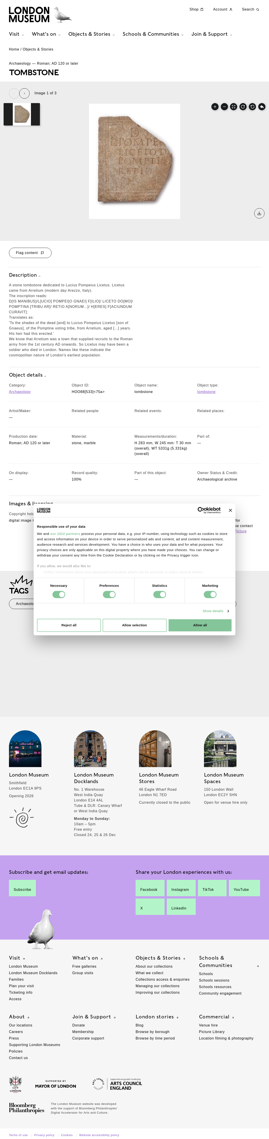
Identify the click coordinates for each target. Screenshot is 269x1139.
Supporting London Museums (34, 1045)
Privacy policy (45, 1135)
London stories (158, 1017)
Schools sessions (214, 980)
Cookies (67, 1135)
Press (14, 1038)
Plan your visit (21, 986)
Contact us (18, 1058)
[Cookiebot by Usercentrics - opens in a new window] (201, 510)
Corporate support (88, 1038)
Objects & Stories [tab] (92, 34)
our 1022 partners (65, 534)
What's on (88, 958)
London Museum (23, 966)
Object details (28, 375)
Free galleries (84, 966)
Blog (139, 1025)
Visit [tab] (17, 34)
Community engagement (220, 993)
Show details (213, 611)
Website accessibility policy (99, 1135)
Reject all (68, 625)
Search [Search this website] (251, 9)
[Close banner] (230, 510)
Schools (206, 974)
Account (223, 9)
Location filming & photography (226, 1038)
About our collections (154, 966)
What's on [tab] (47, 34)
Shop (197, 9)
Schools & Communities (229, 961)
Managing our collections (158, 986)
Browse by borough (152, 1032)
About (19, 1017)
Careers (16, 1032)
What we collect (149, 973)
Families (16, 979)
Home (14, 49)
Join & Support (94, 1017)
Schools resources (215, 987)
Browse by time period (155, 1038)
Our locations (21, 1025)
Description (25, 275)
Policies (16, 1051)
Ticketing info (21, 992)
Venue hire (208, 1025)
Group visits (82, 973)
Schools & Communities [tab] (154, 34)
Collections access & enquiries (163, 979)
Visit (17, 958)
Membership (83, 1032)
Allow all (200, 625)
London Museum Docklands (33, 973)
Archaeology (20, 392)
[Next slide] (24, 93)
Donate (78, 1025)
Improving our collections (158, 992)
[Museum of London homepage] (40, 14)
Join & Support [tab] (212, 34)
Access (15, 999)
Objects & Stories (38, 49)
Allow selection (134, 625)
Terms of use (19, 1135)
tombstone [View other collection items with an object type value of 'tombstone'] (206, 392)
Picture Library (212, 1032)
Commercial (217, 1017)
